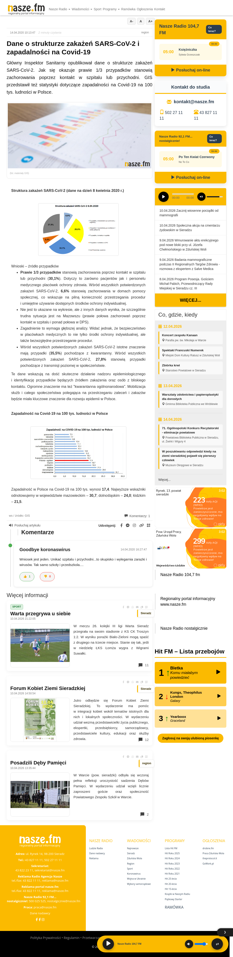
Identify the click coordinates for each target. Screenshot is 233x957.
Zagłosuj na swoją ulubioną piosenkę (190, 738)
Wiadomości (82, 9)
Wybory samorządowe (139, 884)
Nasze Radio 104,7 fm (180, 574)
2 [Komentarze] (144, 814)
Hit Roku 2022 (172, 868)
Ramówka (128, 9)
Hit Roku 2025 (172, 853)
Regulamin (71, 938)
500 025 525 (37, 901)
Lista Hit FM (171, 848)
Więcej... (190, 300)
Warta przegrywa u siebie (40, 613)
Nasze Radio (59, 9)
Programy (111, 9)
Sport (97, 9)
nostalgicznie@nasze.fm (63, 901)
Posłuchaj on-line (190, 70)
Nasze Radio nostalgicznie (184, 628)
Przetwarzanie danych (98, 938)
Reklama (93, 858)
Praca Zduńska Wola (213, 853)
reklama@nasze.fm (55, 880)
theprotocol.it (210, 858)
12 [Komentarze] (143, 739)
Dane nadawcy (40, 913)
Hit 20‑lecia (171, 884)
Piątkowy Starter (173, 899)
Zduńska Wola (134, 858)
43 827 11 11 (34, 860)
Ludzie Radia (96, 848)
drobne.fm (208, 848)
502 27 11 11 (53, 860)
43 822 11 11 (32, 880)
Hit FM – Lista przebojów (190, 651)
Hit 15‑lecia (171, 889)
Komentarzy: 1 (137, 516)
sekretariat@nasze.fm (50, 870)
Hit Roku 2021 (172, 873)
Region (130, 863)
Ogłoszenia (145, 9)
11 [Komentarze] (143, 665)
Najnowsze (133, 848)
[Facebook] (37, 919)
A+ (150, 21)
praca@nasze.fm (45, 907)
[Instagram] (43, 919)
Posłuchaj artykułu (25, 525)
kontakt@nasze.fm (194, 101)
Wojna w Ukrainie (136, 878)
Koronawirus (134, 873)
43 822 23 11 (24, 870)
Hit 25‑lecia (171, 878)
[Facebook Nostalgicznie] (40, 919)
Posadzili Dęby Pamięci (38, 763)
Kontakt (159, 9)
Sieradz (131, 853)
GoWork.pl (208, 863)
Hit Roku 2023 (172, 863)
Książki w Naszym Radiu (177, 894)
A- (131, 21)
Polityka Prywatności (45, 938)
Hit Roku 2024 (172, 858)
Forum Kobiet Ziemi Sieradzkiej (47, 688)
